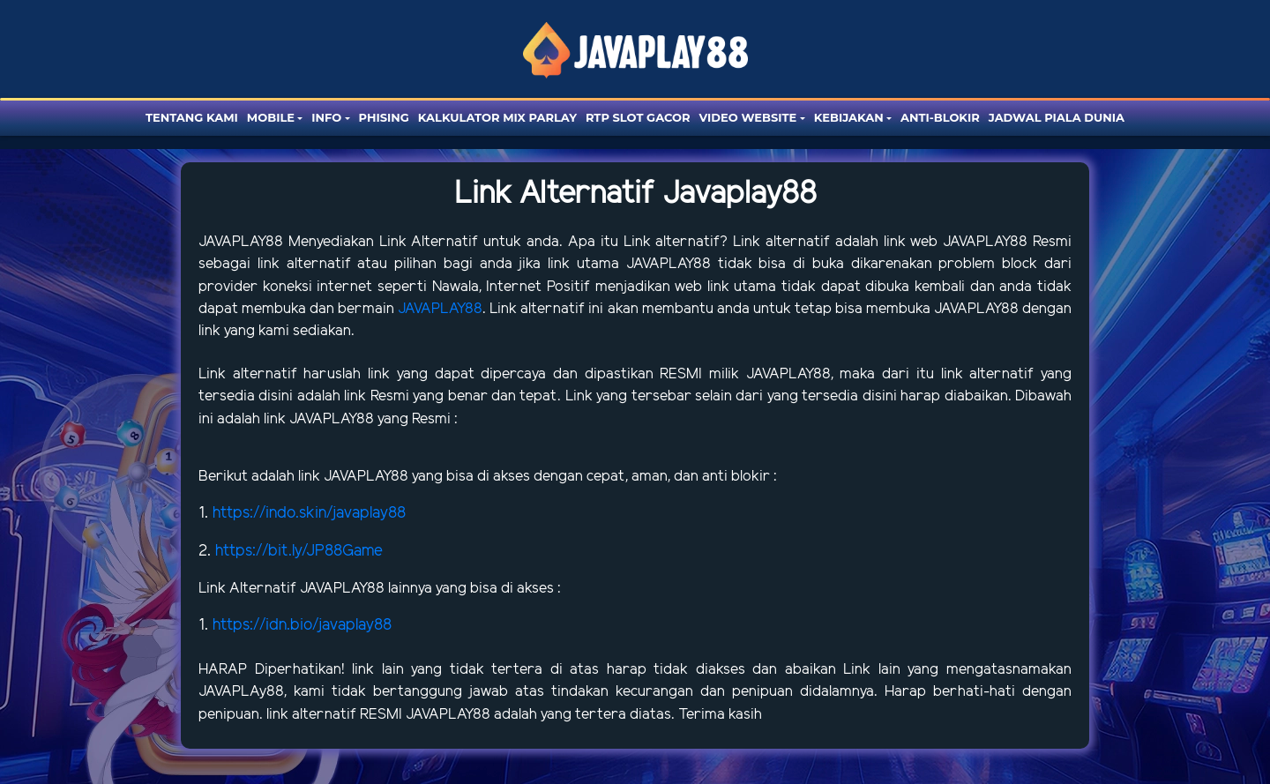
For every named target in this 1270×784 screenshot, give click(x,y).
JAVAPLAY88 (243, 241)
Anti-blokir (940, 117)
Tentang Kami (192, 117)
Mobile (271, 117)
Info (326, 117)
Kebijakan (849, 117)
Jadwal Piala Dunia (1056, 117)
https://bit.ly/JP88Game (299, 551)
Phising (384, 117)
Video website (748, 117)
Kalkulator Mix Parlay (497, 117)
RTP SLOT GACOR (638, 117)
